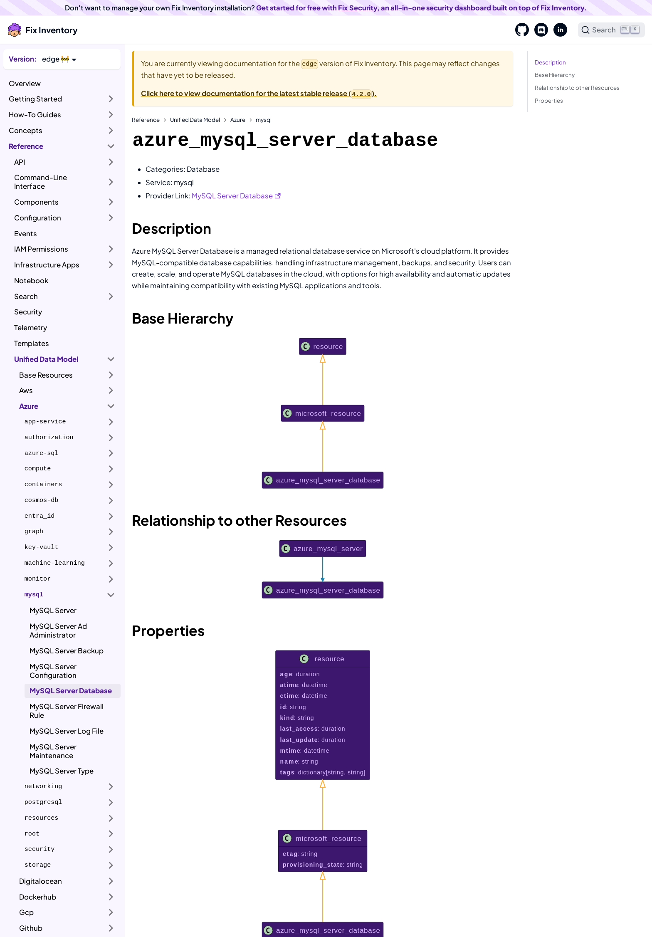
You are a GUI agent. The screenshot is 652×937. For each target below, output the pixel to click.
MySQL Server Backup (67, 650)
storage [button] (38, 865)
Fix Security (357, 7)
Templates (31, 343)
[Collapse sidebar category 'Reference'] (111, 146)
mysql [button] (34, 594)
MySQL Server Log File (67, 731)
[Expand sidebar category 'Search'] (111, 296)
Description (550, 62)
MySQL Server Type (62, 770)
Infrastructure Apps (46, 264)
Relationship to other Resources (577, 87)
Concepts (25, 130)
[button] (59, 58)
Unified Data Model (46, 359)
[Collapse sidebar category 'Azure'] (111, 406)
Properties (549, 100)
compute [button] (38, 468)
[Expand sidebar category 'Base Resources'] (111, 375)
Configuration (37, 217)
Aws (26, 390)
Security (28, 311)
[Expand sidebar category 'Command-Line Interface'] (111, 182)
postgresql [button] (43, 802)
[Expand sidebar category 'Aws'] (111, 390)
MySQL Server (53, 610)
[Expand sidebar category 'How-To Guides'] (111, 115)
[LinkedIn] (557, 30)
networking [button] (43, 786)
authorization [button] (49, 437)
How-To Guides (35, 114)
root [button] (32, 834)
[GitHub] (519, 30)
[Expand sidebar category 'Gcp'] (111, 912)
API (19, 162)
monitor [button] (38, 579)
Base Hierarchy (555, 74)
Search (26, 296)
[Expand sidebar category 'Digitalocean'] (111, 881)
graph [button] (34, 531)
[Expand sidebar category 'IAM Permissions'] (111, 249)
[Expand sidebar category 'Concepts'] (111, 131)
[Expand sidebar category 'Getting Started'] (111, 99)
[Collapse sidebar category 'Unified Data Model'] (111, 359)
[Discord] (538, 30)
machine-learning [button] (55, 563)
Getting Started (35, 98)
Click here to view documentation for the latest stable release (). (259, 93)
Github (30, 928)
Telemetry (30, 327)
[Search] (611, 29)
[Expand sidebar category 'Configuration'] (111, 218)
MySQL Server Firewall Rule (67, 710)
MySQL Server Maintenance (53, 751)
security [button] (40, 849)
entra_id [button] (40, 516)
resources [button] (42, 818)
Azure (28, 406)
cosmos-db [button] (42, 500)
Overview (25, 83)
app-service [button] (45, 421)
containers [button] (43, 484)
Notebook (31, 280)
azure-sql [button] (42, 453)
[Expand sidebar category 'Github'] (111, 928)
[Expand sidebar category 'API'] (111, 162)
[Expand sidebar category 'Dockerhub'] (111, 897)
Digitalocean (40, 881)
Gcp (26, 912)
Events (25, 233)
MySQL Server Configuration (53, 671)
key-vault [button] (42, 547)
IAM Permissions (41, 249)
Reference (26, 146)
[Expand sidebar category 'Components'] (111, 202)
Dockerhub (37, 896)
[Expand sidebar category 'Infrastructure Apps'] (111, 265)
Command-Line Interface (40, 181)
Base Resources (46, 375)
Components (36, 202)
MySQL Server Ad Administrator (58, 630)
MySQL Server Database (71, 690)
